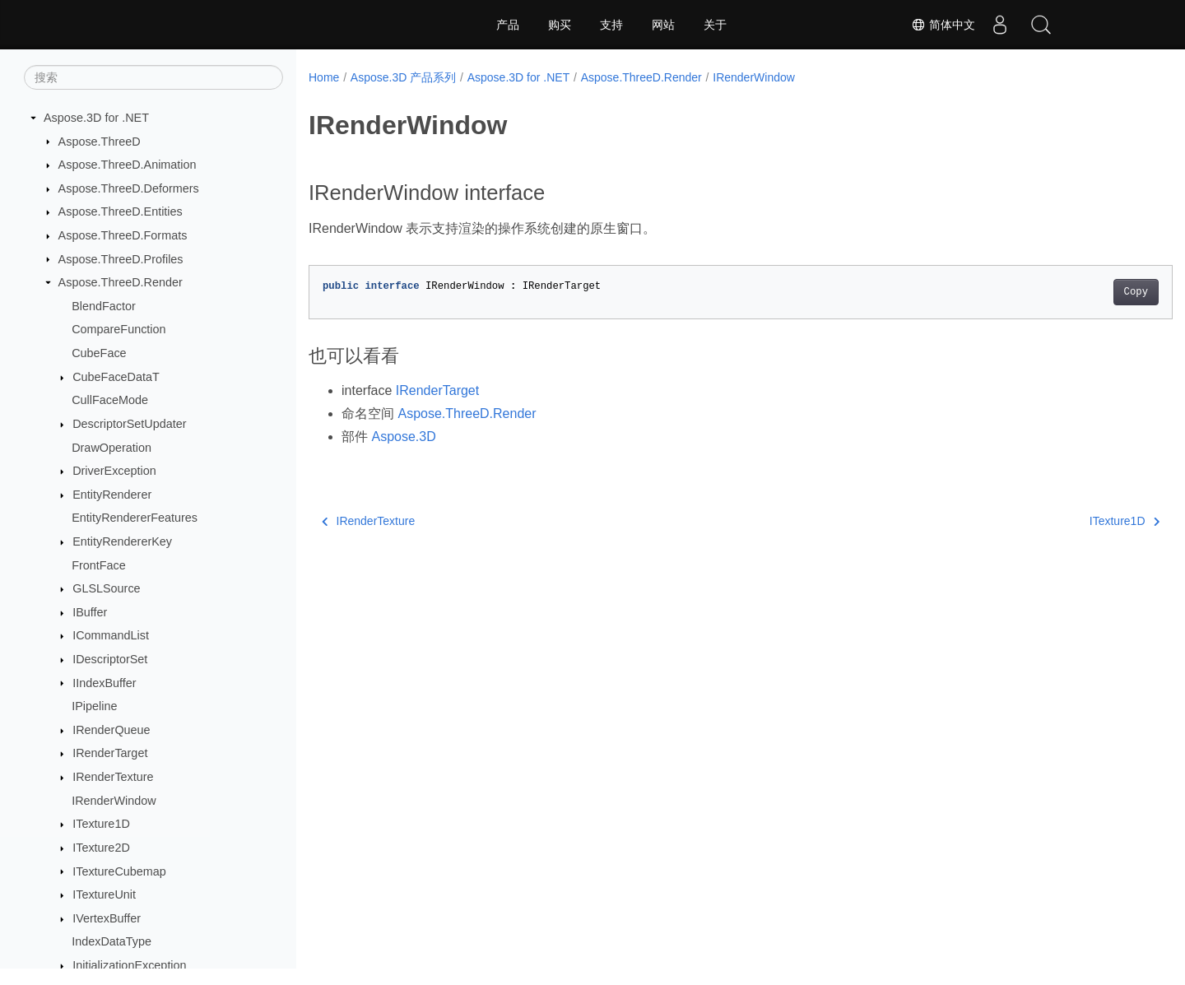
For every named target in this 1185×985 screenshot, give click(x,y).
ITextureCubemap (119, 871)
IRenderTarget (109, 753)
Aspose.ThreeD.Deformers (128, 188)
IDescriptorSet (109, 659)
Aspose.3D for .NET (96, 117)
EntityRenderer (111, 494)
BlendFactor (104, 306)
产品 (507, 24)
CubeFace (99, 353)
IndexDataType (111, 941)
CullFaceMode (110, 400)
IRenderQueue (111, 729)
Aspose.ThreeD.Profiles (121, 259)
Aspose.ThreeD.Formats (123, 235)
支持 (611, 24)
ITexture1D (101, 823)
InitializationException (129, 965)
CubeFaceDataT (116, 376)
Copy (1076, 292)
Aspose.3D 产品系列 (403, 77)
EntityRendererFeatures (135, 517)
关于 (715, 24)
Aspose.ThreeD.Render (120, 282)
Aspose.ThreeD (99, 141)
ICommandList (110, 635)
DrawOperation (111, 447)
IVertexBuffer (106, 918)
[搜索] (153, 77)
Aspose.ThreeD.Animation (127, 164)
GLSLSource (106, 588)
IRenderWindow (114, 800)
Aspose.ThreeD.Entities (120, 211)
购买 (559, 24)
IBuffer (89, 612)
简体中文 (943, 24)
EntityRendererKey (122, 541)
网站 (663, 24)
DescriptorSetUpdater (129, 423)
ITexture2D (101, 847)
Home (324, 77)
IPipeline (94, 706)
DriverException (114, 470)
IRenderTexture (112, 776)
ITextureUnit (104, 894)
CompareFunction (118, 329)
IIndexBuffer (104, 683)
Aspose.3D (403, 437)
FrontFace (99, 565)
